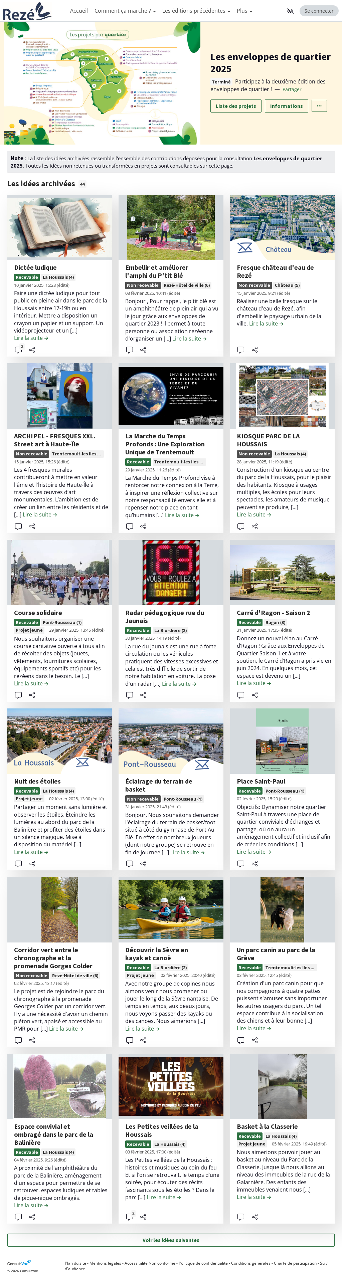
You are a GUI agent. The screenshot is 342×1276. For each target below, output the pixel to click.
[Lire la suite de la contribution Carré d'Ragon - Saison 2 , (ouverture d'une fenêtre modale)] (254, 683)
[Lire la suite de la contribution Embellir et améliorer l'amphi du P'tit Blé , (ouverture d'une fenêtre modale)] (189, 338)
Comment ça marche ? (125, 10)
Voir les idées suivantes (171, 1240)
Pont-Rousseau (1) (62, 622)
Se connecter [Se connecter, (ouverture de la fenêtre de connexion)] (319, 11)
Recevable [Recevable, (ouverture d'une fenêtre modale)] (27, 277)
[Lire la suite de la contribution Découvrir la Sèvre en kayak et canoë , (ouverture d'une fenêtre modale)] (142, 1028)
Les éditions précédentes (196, 10)
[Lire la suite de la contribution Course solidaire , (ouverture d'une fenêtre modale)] (31, 683)
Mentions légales (105, 1263)
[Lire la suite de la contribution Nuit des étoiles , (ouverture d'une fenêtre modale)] (31, 852)
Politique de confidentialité (203, 1263)
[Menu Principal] (175, 11)
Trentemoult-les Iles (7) (77, 454)
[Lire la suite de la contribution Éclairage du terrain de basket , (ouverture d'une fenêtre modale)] (187, 852)
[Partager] (32, 350)
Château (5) (287, 285)
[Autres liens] (319, 106)
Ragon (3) (275, 622)
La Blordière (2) (170, 630)
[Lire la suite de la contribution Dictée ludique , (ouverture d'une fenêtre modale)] (31, 338)
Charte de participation (295, 1263)
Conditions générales (251, 1263)
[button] (290, 11)
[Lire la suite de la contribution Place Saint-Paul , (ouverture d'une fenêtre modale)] (254, 851)
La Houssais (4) (58, 277)
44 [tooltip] (82, 184)
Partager (292, 89)
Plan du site (75, 1263)
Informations (286, 105)
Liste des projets (236, 105)
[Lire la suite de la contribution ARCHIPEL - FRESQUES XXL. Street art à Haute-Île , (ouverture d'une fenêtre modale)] (40, 514)
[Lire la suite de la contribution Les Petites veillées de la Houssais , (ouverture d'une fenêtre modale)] (164, 1197)
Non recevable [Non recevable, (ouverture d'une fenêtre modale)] (143, 285)
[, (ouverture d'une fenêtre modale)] (59, 227)
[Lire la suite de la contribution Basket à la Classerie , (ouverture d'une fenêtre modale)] (254, 1197)
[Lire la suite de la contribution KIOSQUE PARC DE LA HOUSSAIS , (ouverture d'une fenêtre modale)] (254, 514)
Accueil (79, 10)
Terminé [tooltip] (221, 82)
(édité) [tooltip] (63, 285)
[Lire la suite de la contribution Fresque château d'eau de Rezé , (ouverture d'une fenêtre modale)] (266, 323)
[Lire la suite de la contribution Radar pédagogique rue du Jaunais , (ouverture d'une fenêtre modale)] (179, 683)
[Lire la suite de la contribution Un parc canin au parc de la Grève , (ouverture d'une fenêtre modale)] (254, 1028)
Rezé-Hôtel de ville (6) (187, 285)
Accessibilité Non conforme (150, 1263)
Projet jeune (29, 630)
